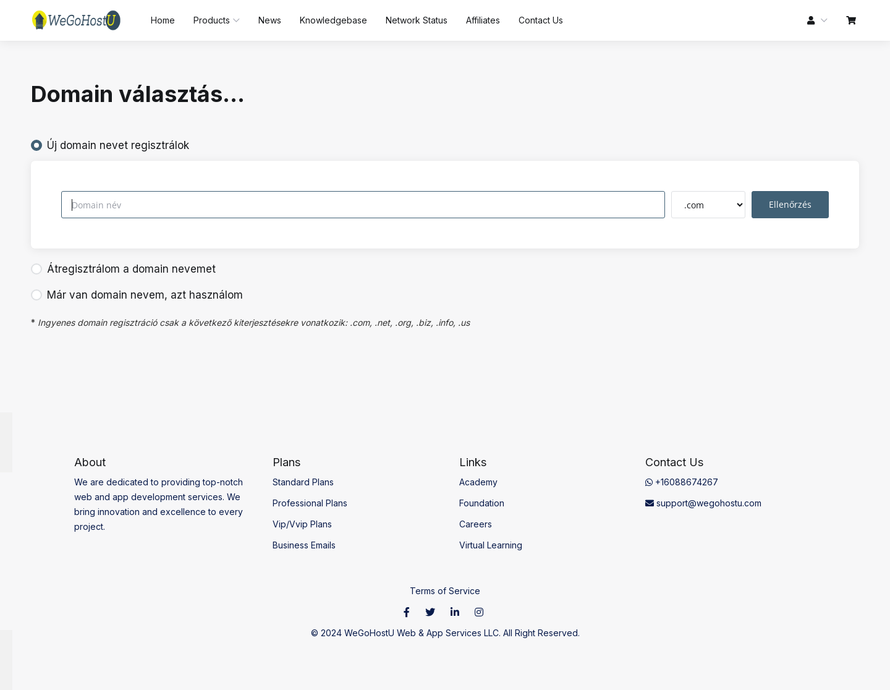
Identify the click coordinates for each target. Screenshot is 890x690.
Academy (478, 482)
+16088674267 (681, 482)
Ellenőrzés (790, 204)
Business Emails (304, 545)
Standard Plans (303, 482)
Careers (475, 524)
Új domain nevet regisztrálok (110, 145)
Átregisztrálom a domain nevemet (123, 269)
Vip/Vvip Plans (302, 524)
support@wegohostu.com (703, 503)
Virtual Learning (490, 545)
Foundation (481, 503)
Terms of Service (445, 591)
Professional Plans (310, 503)
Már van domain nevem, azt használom (137, 294)
